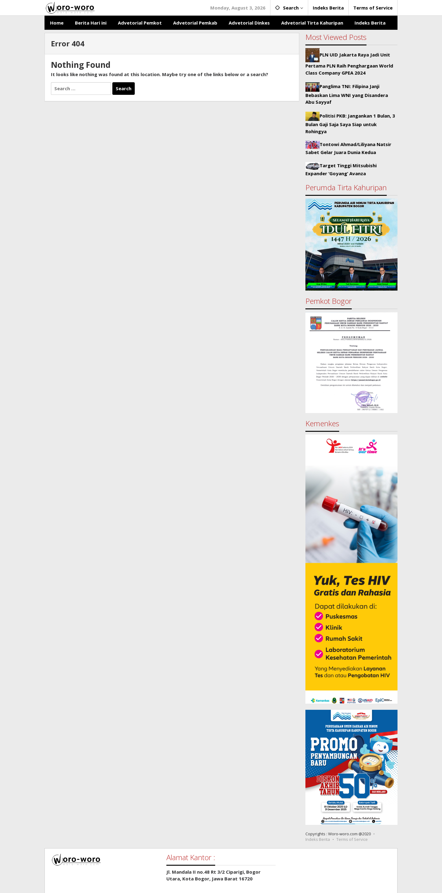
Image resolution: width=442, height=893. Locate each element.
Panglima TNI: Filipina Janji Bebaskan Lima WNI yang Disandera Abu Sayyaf (346, 94)
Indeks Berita (317, 839)
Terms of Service (352, 839)
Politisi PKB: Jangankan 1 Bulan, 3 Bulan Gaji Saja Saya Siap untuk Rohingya (350, 123)
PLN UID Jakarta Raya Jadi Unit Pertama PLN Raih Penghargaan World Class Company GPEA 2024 (349, 63)
